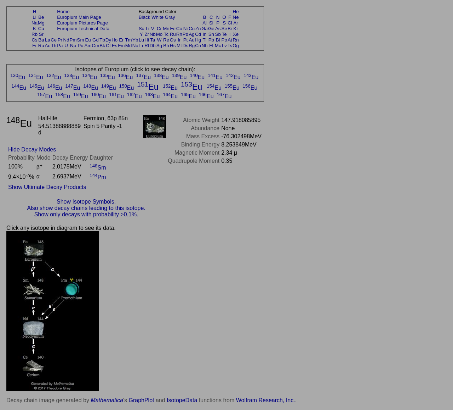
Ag (191, 34)
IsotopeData (182, 400)
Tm (128, 40)
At (230, 40)
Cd (198, 34)
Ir (179, 40)
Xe (236, 34)
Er (121, 40)
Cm (95, 45)
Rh (179, 34)
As (218, 28)
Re (166, 40)
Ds (185, 45)
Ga (204, 28)
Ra (41, 45)
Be (41, 17)
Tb (102, 40)
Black (144, 17)
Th (54, 45)
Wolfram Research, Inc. (265, 400)
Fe (173, 28)
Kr (235, 28)
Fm (121, 45)
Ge (211, 28)
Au (191, 40)
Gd (95, 40)
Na (34, 23)
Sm (80, 40)
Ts (230, 45)
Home (63, 11)
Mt (179, 45)
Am (88, 45)
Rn (236, 40)
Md (128, 45)
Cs (34, 40)
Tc (166, 34)
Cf (108, 45)
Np (73, 45)
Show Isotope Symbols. (86, 202)
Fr (34, 45)
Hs (173, 45)
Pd (185, 34)
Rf (146, 45)
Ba (41, 40)
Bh (166, 45)
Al (204, 23)
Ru (173, 34)
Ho (114, 40)
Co (179, 28)
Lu (141, 40)
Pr (60, 40)
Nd (66, 40)
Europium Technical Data (83, 28)
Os (173, 40)
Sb (218, 34)
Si (211, 23)
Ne (236, 17)
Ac (48, 45)
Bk (102, 45)
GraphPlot (141, 400)
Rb (34, 34)
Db (153, 45)
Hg (198, 40)
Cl (230, 23)
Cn (198, 45)
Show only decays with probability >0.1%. (86, 214)
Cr (159, 28)
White (157, 17)
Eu (88, 40)
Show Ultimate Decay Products (47, 187)
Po (224, 40)
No (135, 45)
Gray (170, 17)
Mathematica (107, 400)
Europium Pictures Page (82, 23)
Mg (41, 23)
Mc (218, 45)
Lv (224, 45)
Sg (159, 45)
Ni (185, 28)
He (236, 11)
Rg (192, 45)
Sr (41, 34)
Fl (211, 45)
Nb (153, 34)
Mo (159, 34)
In (205, 34)
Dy (108, 40)
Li (34, 17)
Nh (205, 45)
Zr (147, 34)
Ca (41, 28)
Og (236, 45)
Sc (141, 28)
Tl (205, 40)
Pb (211, 40)
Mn (166, 28)
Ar (235, 23)
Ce (54, 40)
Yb (135, 40)
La (47, 40)
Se (224, 28)
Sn (211, 34)
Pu (80, 45)
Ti (147, 28)
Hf (146, 40)
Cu (192, 28)
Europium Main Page (79, 17)
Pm (73, 40)
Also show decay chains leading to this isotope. (86, 208)
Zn (198, 28)
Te (224, 34)
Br (230, 28)
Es (114, 45)
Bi (218, 40)
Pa (60, 45)
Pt (185, 40)
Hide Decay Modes (32, 149)
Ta (152, 40)
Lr (141, 45)
